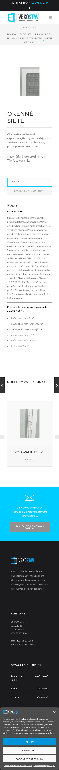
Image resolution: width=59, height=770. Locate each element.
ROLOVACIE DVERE (29, 452)
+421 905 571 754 (38, 2)
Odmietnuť (29, 750)
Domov (12, 34)
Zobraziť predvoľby (29, 759)
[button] (54, 712)
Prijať (29, 742)
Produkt (26, 34)
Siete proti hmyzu (30, 38)
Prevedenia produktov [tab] (27, 191)
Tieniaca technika (18, 160)
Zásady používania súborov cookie (18, 765)
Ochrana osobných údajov (44, 765)
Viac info (29, 459)
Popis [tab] (15, 182)
